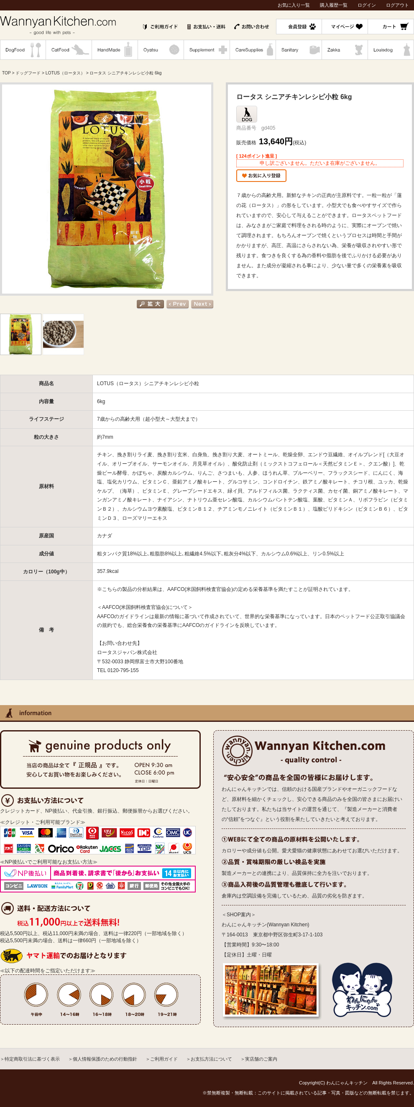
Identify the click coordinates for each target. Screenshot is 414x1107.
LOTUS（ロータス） (65, 73)
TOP (6, 73)
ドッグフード (28, 73)
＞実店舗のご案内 (258, 1058)
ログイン (367, 5)
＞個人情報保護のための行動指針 (102, 1058)
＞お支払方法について (209, 1058)
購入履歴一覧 (334, 5)
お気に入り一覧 (294, 5)
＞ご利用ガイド (162, 1058)
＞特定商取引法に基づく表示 (30, 1058)
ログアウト (397, 5)
